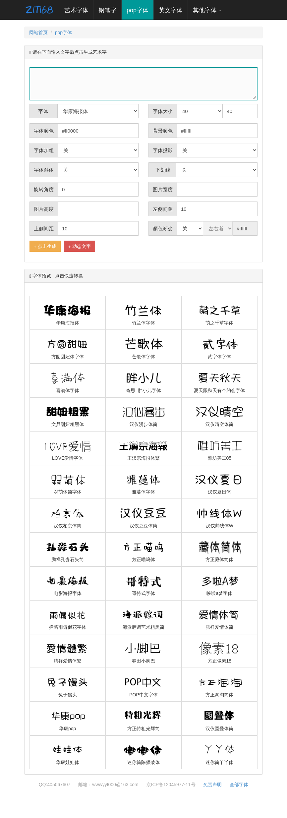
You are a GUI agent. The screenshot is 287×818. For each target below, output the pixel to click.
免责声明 (212, 784)
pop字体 (137, 10)
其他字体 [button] (207, 10)
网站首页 (38, 32)
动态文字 (79, 246)
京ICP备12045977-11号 (171, 784)
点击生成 (45, 246)
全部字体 (239, 784)
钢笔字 (107, 10)
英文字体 (171, 10)
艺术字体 (78, 10)
